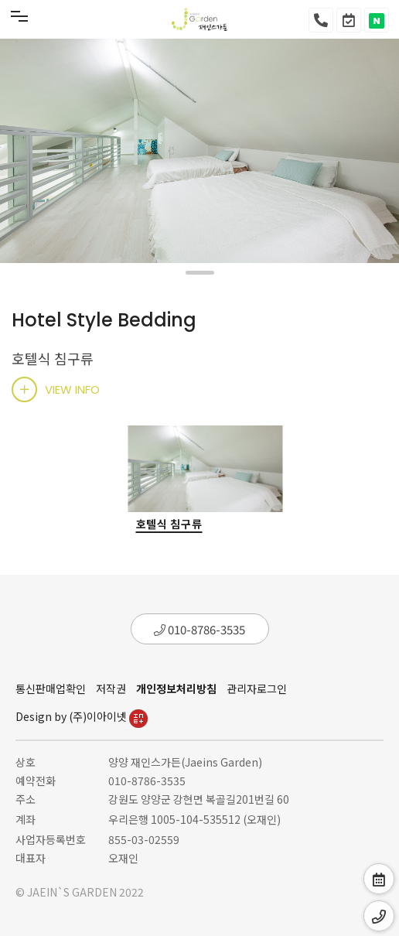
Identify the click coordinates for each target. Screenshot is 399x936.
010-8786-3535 (199, 629)
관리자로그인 (257, 688)
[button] (200, 273)
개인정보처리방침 (176, 688)
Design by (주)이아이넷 (81, 716)
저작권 (111, 688)
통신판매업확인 (50, 688)
